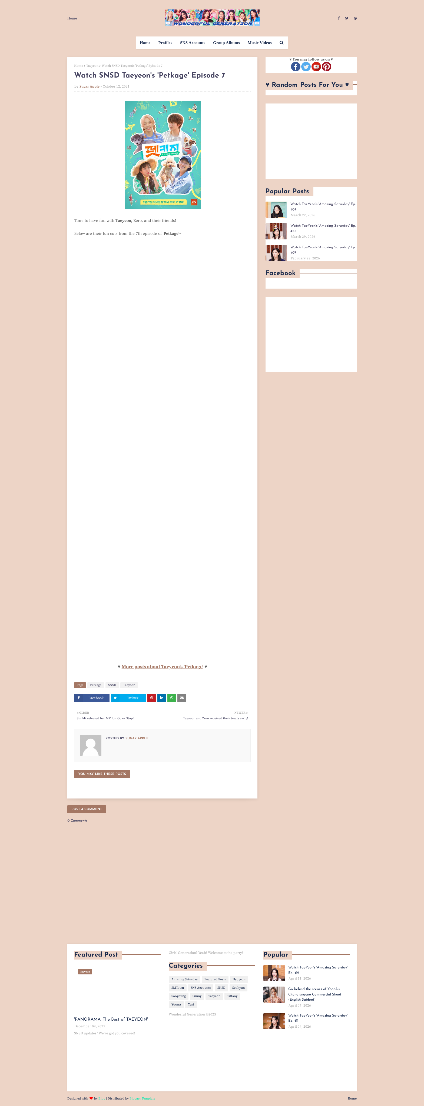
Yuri (191, 1005)
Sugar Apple (90, 86)
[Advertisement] (311, 141)
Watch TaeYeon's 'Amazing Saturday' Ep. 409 (323, 206)
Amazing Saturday (184, 979)
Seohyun (238, 988)
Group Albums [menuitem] (226, 43)
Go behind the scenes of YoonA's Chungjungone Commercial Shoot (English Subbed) (314, 994)
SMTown (177, 988)
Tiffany (232, 996)
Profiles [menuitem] (165, 43)
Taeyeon (92, 66)
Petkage (95, 685)
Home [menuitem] (145, 43)
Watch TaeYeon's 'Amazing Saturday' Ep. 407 (323, 250)
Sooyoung (178, 996)
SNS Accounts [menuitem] (192, 43)
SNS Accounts (201, 988)
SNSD (112, 685)
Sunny (197, 996)
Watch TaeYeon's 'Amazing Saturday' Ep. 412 (317, 970)
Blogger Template (142, 1099)
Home (72, 18)
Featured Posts (215, 979)
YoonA (176, 1005)
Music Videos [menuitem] (260, 43)
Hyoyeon (239, 979)
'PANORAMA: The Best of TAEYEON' (111, 1019)
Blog (101, 1099)
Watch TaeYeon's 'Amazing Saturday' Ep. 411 (317, 1018)
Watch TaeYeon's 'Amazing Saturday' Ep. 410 (323, 228)
